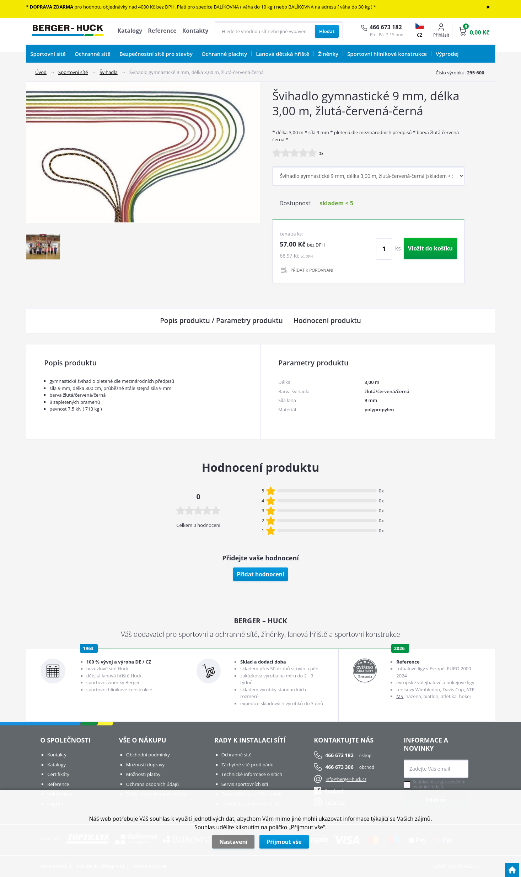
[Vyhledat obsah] (327, 31)
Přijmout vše (284, 842)
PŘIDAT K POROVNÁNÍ (311, 270)
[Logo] (68, 31)
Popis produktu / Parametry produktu (221, 320)
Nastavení (233, 842)
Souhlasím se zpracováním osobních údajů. (439, 784)
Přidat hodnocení (260, 574)
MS (399, 696)
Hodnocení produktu (327, 320)
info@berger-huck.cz (346, 779)
